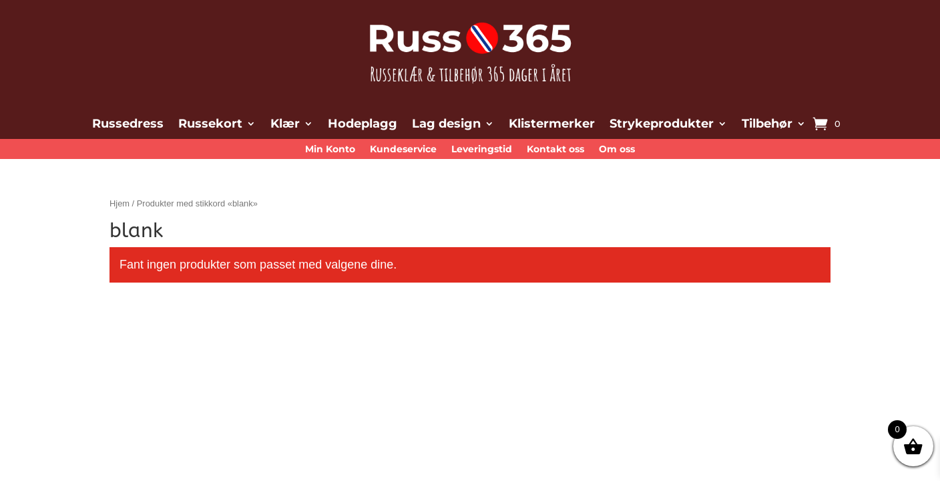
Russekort (210, 125)
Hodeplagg (362, 125)
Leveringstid (481, 149)
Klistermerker (552, 125)
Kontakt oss (555, 149)
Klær (285, 125)
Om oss (617, 149)
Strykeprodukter (662, 125)
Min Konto (330, 149)
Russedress (128, 125)
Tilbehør (767, 125)
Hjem (119, 203)
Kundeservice (403, 149)
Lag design (446, 125)
